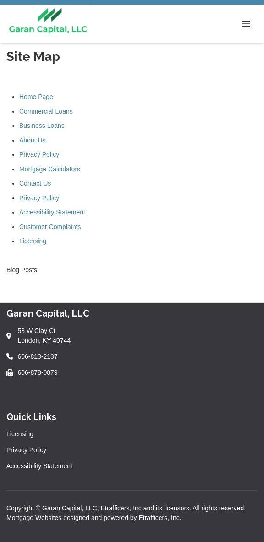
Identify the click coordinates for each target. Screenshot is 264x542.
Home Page (36, 96)
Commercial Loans (46, 111)
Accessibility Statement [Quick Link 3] (39, 466)
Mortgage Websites (34, 517)
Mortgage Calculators (49, 169)
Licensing (32, 241)
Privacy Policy (39, 154)
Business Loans (42, 125)
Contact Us (35, 183)
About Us (32, 140)
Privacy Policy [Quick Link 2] (26, 450)
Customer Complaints (50, 226)
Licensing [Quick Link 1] (19, 434)
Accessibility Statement (52, 212)
